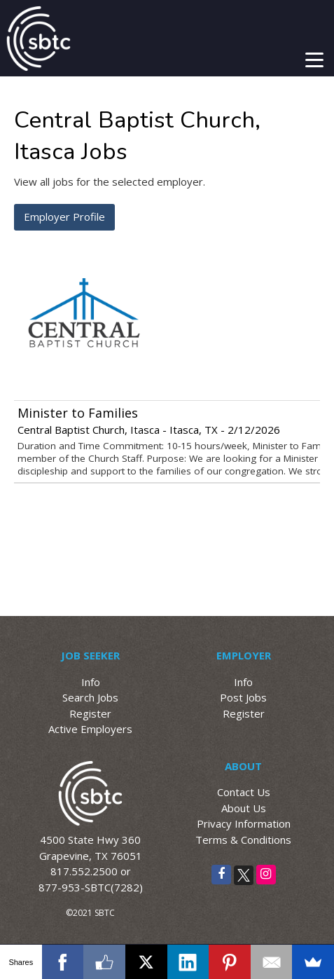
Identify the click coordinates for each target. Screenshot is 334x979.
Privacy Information (244, 823)
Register (90, 713)
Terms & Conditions (243, 840)
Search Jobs (90, 697)
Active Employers (90, 729)
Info (90, 682)
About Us (243, 808)
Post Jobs (243, 697)
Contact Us (243, 792)
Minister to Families (78, 412)
